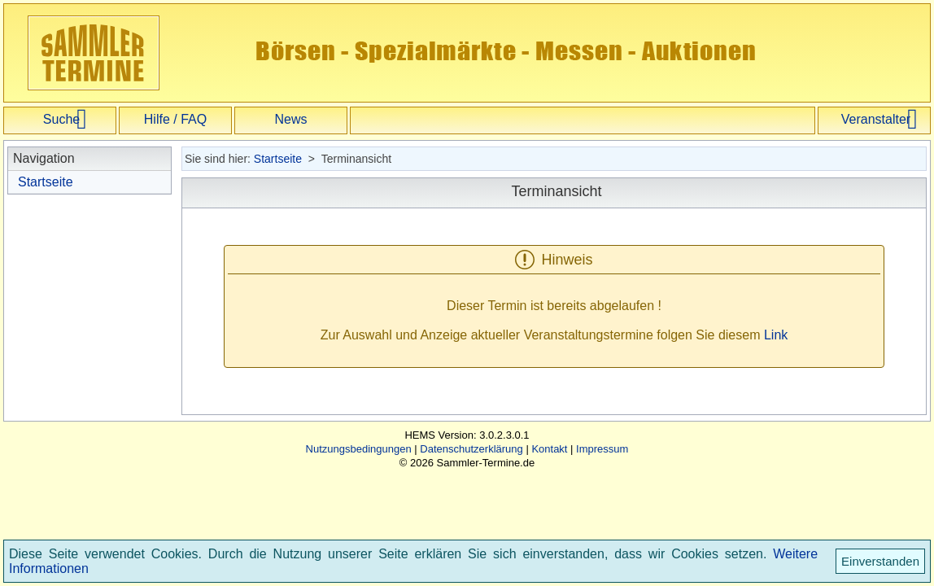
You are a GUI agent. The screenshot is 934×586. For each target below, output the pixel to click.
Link (776, 335)
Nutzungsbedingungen (359, 449)
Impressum (602, 449)
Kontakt (549, 449)
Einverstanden (880, 561)
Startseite (45, 182)
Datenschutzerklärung (471, 449)
